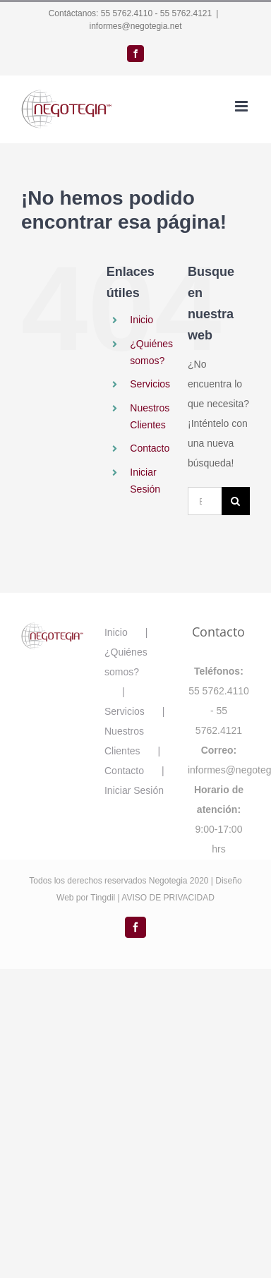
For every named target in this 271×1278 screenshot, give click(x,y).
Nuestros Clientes (124, 740)
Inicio (141, 319)
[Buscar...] (205, 501)
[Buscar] (236, 501)
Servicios (150, 384)
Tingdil (102, 898)
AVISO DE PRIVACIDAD (168, 898)
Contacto (149, 448)
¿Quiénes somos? (125, 661)
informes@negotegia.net (136, 26)
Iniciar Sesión (134, 790)
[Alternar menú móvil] (242, 106)
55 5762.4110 (126, 13)
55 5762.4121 (186, 13)
